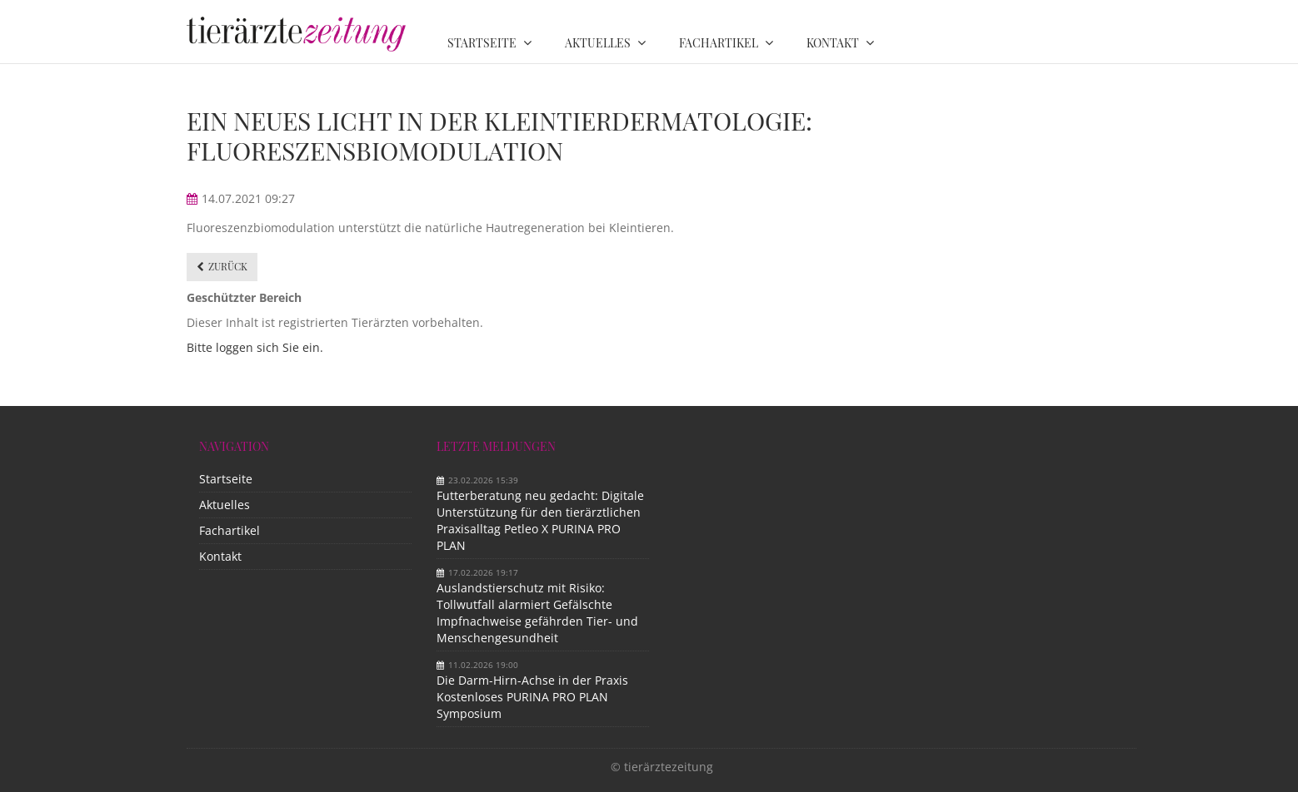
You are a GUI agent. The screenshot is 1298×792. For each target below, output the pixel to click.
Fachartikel (229, 530)
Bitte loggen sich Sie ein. (255, 347)
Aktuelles (224, 504)
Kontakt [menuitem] (832, 43)
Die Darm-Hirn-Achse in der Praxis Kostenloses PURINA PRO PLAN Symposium (532, 696)
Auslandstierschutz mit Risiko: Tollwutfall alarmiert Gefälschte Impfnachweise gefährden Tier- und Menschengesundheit (537, 613)
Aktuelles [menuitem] (598, 43)
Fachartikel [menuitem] (718, 43)
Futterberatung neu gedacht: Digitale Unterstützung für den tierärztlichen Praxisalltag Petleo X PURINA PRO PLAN (540, 520)
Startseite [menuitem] (482, 43)
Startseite (225, 479)
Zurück (227, 266)
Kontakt (220, 556)
